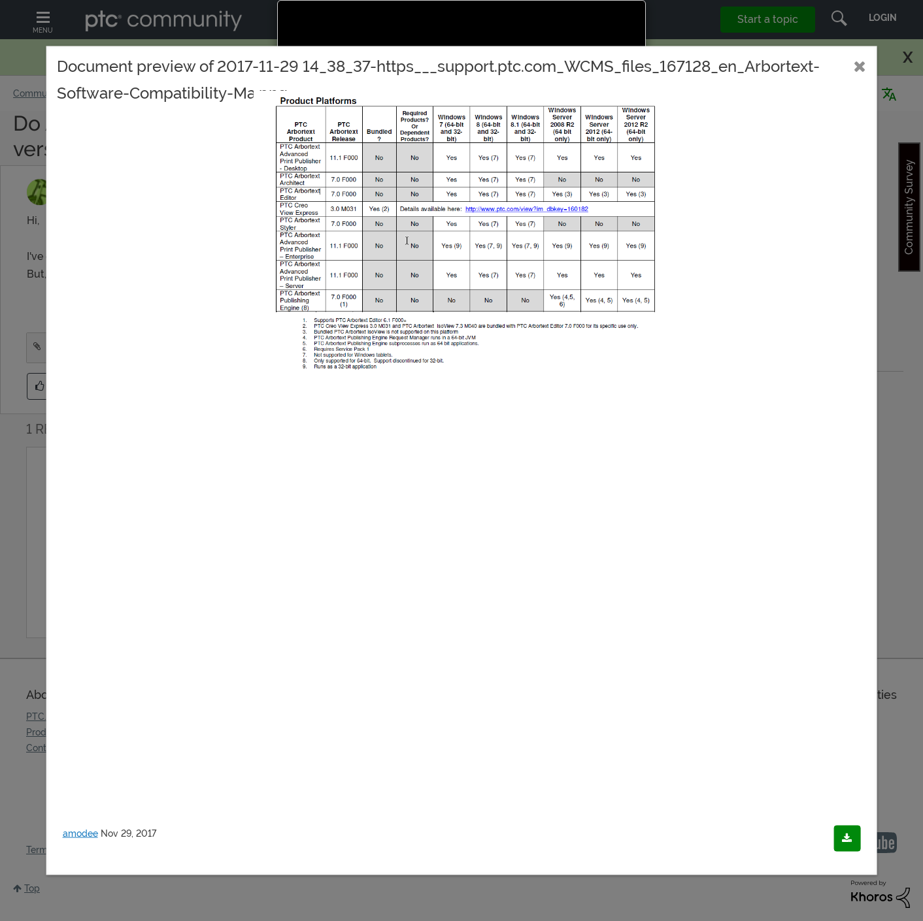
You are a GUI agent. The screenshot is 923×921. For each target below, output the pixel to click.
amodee (80, 833)
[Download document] (846, 839)
